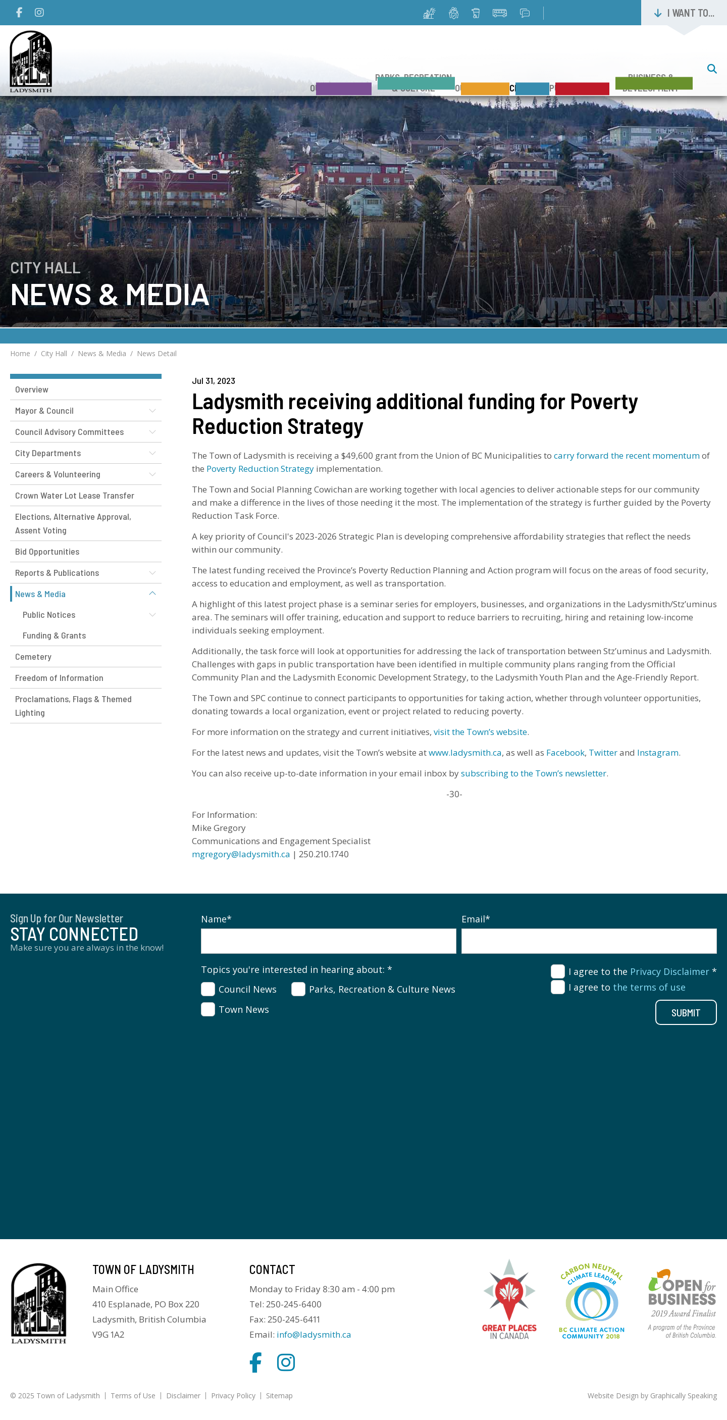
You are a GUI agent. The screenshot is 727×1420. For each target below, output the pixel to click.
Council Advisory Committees (69, 431)
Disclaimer (183, 1395)
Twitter (603, 752)
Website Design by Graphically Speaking (652, 1395)
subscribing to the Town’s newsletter (533, 773)
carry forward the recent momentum (627, 455)
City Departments (48, 452)
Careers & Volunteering (57, 473)
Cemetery (33, 656)
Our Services (436, 70)
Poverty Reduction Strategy (260, 468)
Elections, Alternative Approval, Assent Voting (73, 523)
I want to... (690, 13)
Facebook (565, 752)
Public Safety (564, 70)
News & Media (102, 353)
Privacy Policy (233, 1395)
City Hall (499, 70)
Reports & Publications (57, 572)
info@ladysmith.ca (314, 1334)
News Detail (157, 353)
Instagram (658, 752)
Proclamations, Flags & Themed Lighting (73, 705)
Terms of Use (133, 1395)
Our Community (265, 70)
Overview (31, 389)
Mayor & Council (44, 410)
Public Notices (49, 614)
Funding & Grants (54, 635)
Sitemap (279, 1395)
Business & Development (651, 65)
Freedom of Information (59, 677)
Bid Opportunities (47, 551)
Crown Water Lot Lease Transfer (74, 495)
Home (20, 353)
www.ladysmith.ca (465, 752)
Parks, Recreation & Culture (353, 65)
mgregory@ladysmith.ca (241, 854)
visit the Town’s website (480, 732)
